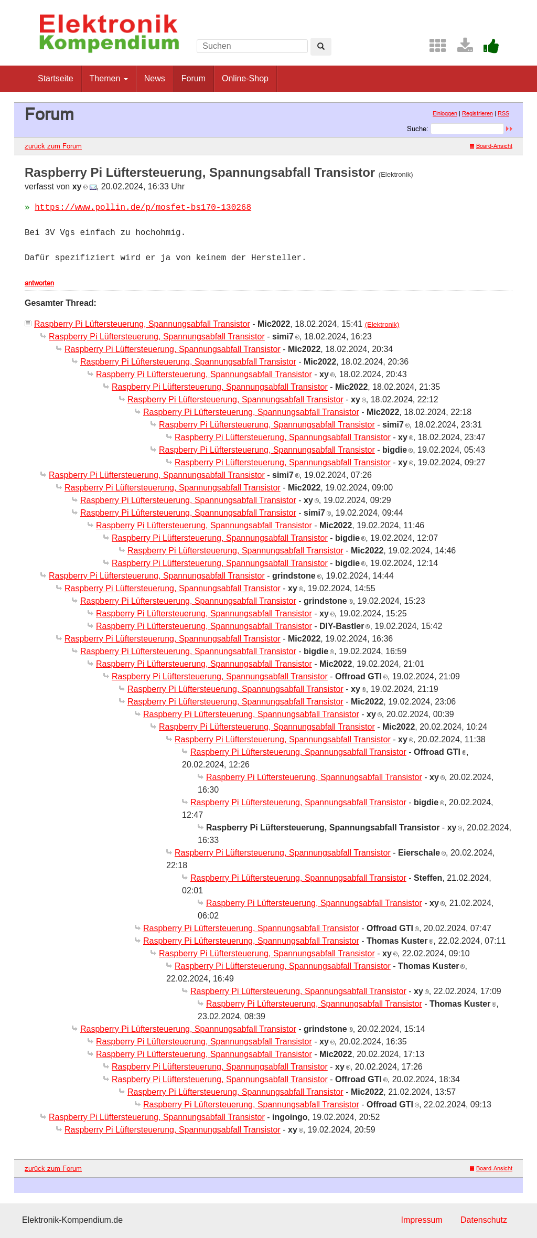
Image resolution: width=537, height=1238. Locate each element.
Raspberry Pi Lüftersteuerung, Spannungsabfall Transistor (142, 323)
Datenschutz (483, 1219)
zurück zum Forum (53, 146)
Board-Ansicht (491, 146)
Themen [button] (109, 78)
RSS (503, 113)
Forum (193, 78)
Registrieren (477, 113)
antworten (39, 283)
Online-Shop (245, 78)
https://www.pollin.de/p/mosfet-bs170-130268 (143, 207)
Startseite (55, 78)
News (154, 78)
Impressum (421, 1219)
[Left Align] (320, 47)
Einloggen (445, 113)
